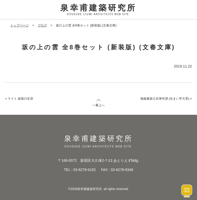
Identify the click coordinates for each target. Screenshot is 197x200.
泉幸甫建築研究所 (98, 10)
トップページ (19, 25)
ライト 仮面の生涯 (20, 98)
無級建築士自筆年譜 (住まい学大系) (164, 98)
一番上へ (98, 105)
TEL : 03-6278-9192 (80, 170)
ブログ (42, 25)
